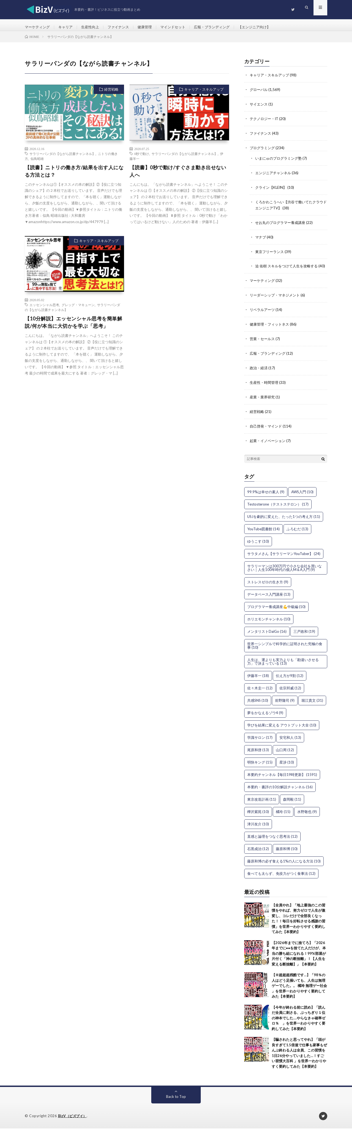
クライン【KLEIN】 (272, 190)
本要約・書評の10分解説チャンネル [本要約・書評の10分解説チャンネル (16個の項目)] (280, 790)
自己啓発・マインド (267, 430)
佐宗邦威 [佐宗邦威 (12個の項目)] (290, 691)
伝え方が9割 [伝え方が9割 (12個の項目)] (289, 679)
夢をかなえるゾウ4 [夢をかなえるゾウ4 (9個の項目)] (265, 716)
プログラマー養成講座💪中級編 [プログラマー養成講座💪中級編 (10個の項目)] (276, 610)
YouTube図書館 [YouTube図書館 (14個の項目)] (263, 532)
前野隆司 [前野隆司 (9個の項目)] (285, 704)
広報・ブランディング (222, 27)
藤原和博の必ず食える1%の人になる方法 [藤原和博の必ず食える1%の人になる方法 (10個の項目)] (284, 864)
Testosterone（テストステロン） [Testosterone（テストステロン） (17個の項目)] (278, 508)
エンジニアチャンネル (274, 175)
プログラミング (263, 151)
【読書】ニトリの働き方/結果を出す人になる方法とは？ (74, 175)
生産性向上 (93, 27)
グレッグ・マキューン (78, 309)
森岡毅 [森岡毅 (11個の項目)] (292, 803)
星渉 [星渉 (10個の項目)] (286, 766)
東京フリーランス (270, 253)
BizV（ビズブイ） (73, 1119)
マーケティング (38, 27)
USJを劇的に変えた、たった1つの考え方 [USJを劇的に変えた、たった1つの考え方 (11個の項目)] (283, 520)
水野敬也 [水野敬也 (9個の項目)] (307, 815)
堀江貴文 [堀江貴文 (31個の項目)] (312, 704)
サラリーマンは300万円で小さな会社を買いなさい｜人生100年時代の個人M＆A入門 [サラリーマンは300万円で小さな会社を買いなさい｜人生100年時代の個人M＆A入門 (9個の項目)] (284, 571)
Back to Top (176, 1100)
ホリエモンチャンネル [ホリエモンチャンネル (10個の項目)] (268, 622)
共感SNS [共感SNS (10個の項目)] (257, 704)
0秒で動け (141, 158)
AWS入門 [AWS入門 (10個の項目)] (302, 495)
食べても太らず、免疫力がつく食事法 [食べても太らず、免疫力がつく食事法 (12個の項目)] (281, 877)
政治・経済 (259, 373)
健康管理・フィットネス (271, 330)
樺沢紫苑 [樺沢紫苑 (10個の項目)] (258, 815)
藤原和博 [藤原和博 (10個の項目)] (287, 852)
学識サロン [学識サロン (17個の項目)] (260, 741)
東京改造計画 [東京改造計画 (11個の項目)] (261, 803)
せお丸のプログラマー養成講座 (282, 224)
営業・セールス (263, 344)
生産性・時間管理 (265, 387)
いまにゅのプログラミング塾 (280, 161)
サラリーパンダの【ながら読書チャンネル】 (62, 158)
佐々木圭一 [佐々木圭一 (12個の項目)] (260, 691)
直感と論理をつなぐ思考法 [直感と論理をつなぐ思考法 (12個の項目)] (272, 840)
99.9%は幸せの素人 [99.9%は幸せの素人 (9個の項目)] (265, 495)
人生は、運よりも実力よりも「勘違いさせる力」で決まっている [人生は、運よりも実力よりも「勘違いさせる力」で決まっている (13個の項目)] (283, 665)
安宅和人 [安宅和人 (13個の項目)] (290, 741)
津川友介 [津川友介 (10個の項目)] (258, 827)
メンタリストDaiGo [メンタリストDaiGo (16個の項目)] (267, 635)
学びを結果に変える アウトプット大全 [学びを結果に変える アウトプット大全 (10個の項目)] (281, 728)
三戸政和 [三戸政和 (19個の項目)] (304, 635)
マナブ (261, 238)
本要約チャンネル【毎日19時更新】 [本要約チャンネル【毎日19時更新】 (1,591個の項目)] (282, 778)
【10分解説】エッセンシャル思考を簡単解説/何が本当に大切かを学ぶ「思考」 (73, 327)
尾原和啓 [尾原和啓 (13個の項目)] (258, 753)
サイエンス (259, 108)
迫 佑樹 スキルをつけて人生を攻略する (288, 267)
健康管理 (151, 27)
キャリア (68, 27)
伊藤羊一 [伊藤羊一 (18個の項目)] (258, 679)
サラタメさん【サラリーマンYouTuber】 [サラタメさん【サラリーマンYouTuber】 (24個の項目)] (283, 557)
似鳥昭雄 (37, 163)
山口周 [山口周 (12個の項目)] (285, 753)
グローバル (259, 94)
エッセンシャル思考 (44, 309)
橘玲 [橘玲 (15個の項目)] (283, 815)
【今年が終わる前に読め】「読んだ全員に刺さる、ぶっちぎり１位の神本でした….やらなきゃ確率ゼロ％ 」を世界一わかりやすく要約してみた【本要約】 (298, 1021)
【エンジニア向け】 (267, 27)
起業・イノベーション (269, 444)
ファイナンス (123, 27)
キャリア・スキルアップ (204, 94)
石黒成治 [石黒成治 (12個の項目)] (258, 852)
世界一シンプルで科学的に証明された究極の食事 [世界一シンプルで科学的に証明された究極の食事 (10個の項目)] (284, 649)
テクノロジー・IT (265, 122)
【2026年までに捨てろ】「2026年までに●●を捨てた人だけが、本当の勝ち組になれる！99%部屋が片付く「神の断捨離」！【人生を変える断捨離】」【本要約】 (299, 957)
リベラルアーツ (263, 315)
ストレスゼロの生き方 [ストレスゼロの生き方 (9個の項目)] (267, 585)
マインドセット (180, 27)
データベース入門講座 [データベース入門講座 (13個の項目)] (268, 598)
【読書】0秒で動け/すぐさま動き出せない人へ (178, 175)
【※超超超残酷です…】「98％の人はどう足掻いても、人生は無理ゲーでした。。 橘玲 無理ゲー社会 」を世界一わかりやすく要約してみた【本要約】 (299, 989)
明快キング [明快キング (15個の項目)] (260, 766)
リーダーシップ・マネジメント (277, 301)
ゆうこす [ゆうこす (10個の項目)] (258, 545)
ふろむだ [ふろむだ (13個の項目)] (297, 532)
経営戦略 (111, 94)
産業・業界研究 (263, 401)
